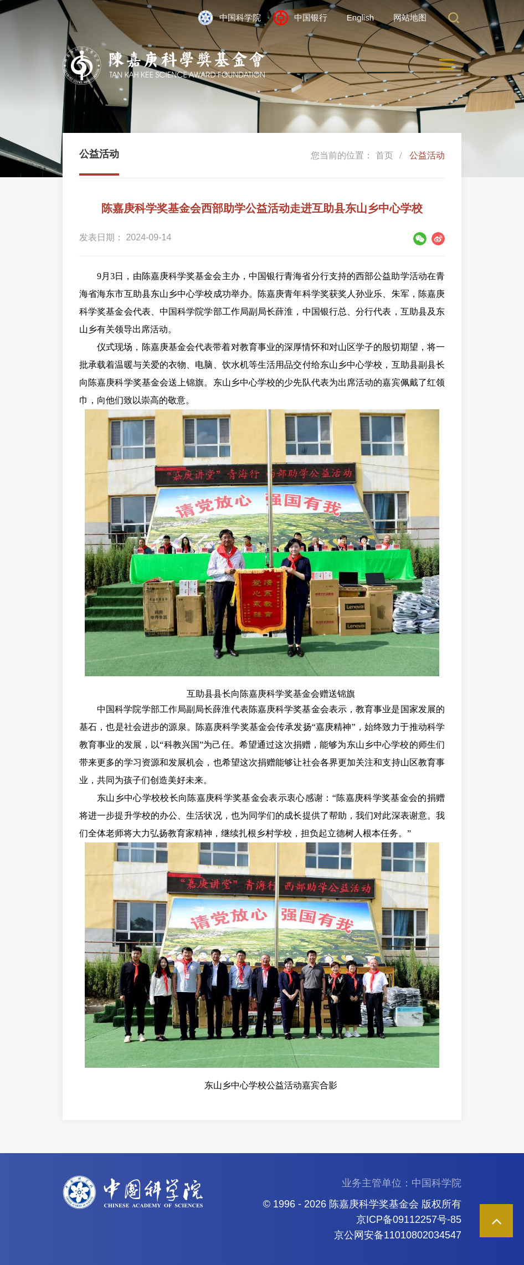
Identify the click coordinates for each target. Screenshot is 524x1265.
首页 (384, 155)
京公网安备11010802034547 (397, 1235)
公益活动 (427, 155)
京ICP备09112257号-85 (408, 1219)
